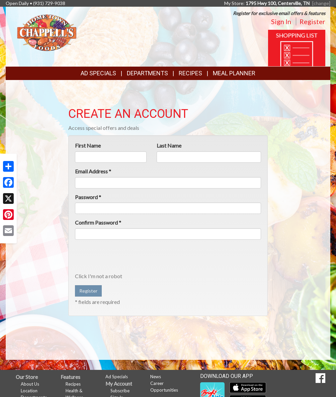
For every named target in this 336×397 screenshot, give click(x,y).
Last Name (169, 145)
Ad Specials (98, 73)
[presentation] (126, 258)
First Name (88, 145)
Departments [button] (147, 73)
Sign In (281, 21)
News (155, 376)
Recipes (190, 73)
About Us (30, 384)
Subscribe (120, 390)
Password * (88, 197)
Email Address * (93, 171)
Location (29, 390)
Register (312, 21)
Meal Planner (234, 73)
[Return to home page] (47, 32)
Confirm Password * (98, 222)
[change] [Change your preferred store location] (321, 3)
